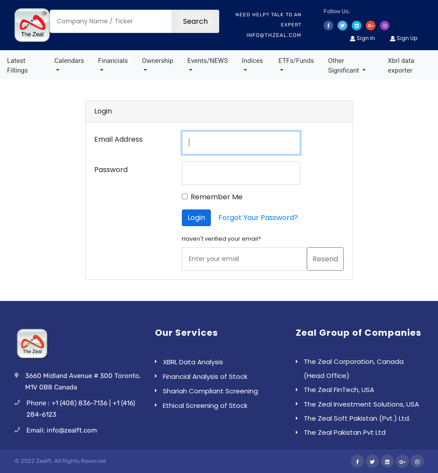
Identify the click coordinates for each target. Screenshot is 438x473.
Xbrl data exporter (401, 66)
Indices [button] (252, 61)
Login (196, 218)
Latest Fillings (17, 66)
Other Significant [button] (344, 66)
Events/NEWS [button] (208, 61)
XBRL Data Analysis (193, 362)
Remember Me (217, 197)
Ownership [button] (157, 61)
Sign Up (403, 38)
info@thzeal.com (274, 35)
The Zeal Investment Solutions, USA (361, 404)
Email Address (118, 139)
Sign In (362, 38)
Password (111, 170)
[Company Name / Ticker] (111, 21)
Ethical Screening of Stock (205, 405)
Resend (325, 259)
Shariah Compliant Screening (210, 391)
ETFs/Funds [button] (296, 61)
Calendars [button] (69, 61)
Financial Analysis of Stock (205, 376)
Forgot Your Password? (258, 218)
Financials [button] (113, 61)
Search (195, 21)
